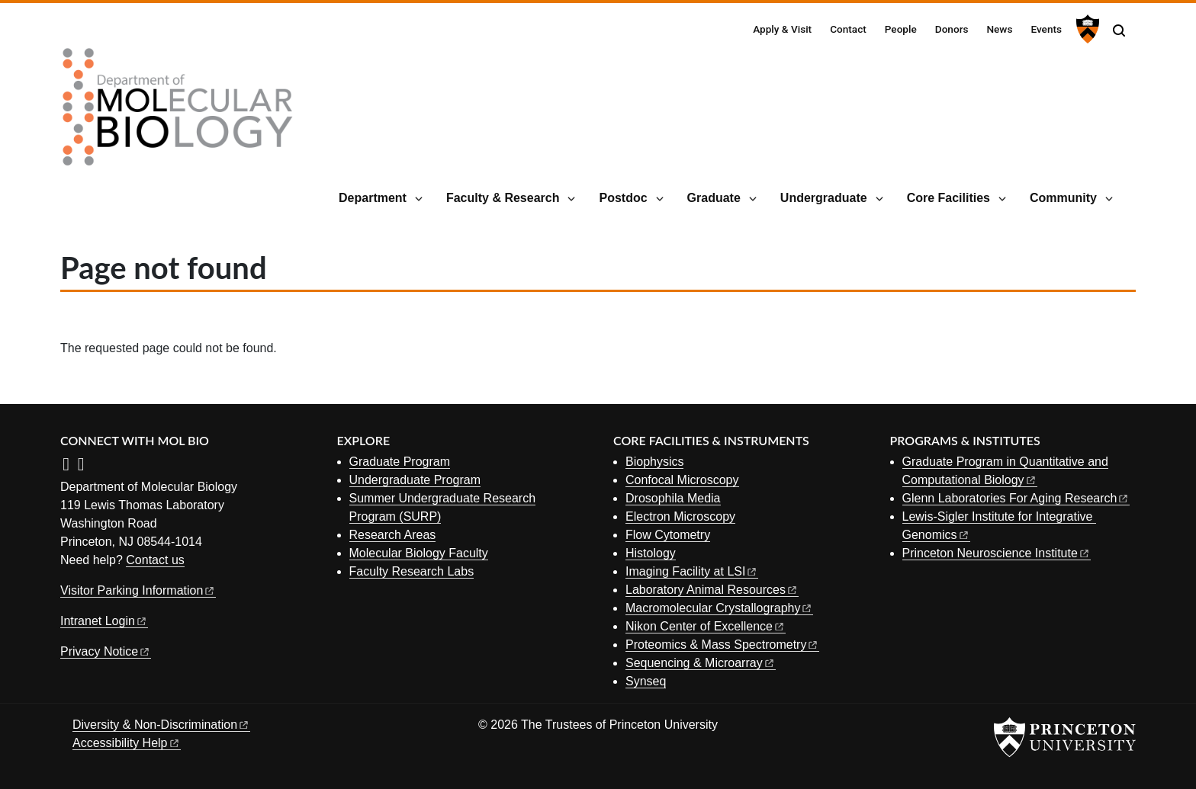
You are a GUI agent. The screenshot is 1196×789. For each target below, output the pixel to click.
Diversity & (161, 724)
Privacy (105, 651)
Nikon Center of (705, 626)
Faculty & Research (503, 197)
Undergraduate (823, 197)
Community (1063, 197)
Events (1046, 29)
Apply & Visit (782, 29)
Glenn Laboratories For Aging (1016, 498)
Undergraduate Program (415, 479)
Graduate (714, 197)
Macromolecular (719, 607)
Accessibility (126, 742)
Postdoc (623, 197)
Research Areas (392, 534)
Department (373, 197)
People (901, 29)
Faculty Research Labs (411, 571)
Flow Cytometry (667, 534)
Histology (650, 553)
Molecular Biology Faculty (418, 553)
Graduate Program (400, 461)
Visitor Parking (138, 590)
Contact (848, 29)
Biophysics (654, 461)
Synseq (645, 681)
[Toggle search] (1119, 30)
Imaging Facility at (691, 571)
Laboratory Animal (712, 589)
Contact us (155, 559)
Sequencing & (700, 662)
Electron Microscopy (680, 516)
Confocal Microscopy (682, 479)
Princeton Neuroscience (996, 553)
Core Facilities (948, 197)
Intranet (104, 620)
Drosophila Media (673, 498)
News (999, 29)
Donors (952, 29)
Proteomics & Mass (722, 644)
